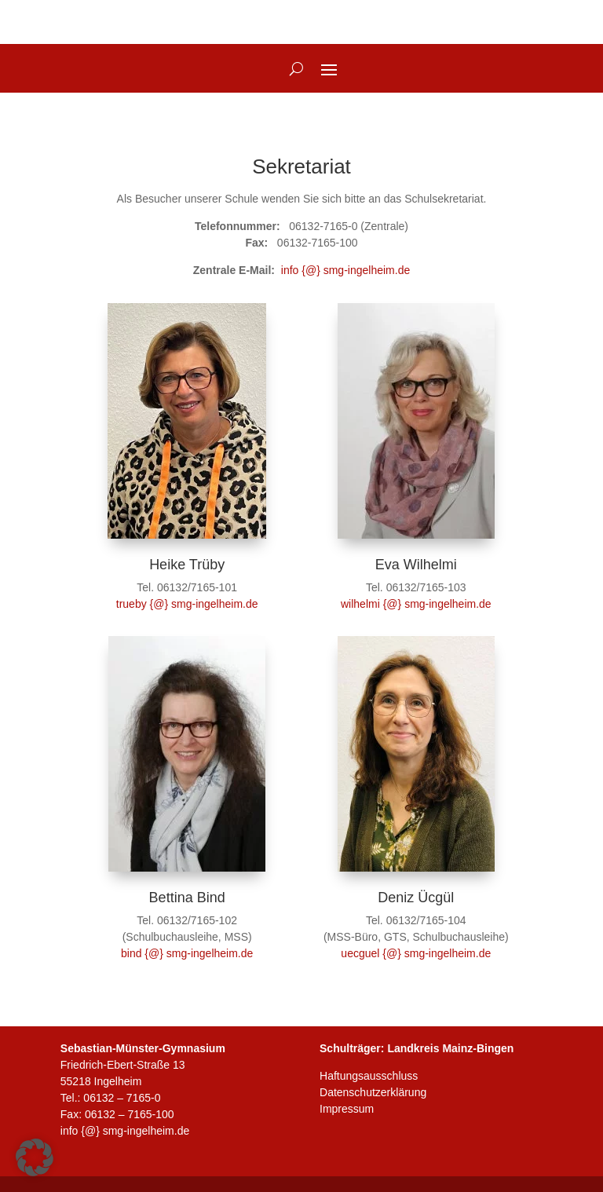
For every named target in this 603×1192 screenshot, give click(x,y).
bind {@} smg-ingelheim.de (187, 953)
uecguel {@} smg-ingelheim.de (416, 953)
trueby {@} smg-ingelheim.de (187, 604)
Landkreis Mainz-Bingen (450, 1048)
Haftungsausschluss (369, 1076)
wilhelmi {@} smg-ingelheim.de (416, 604)
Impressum (347, 1108)
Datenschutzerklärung (373, 1092)
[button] (34, 1157)
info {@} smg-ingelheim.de (345, 270)
